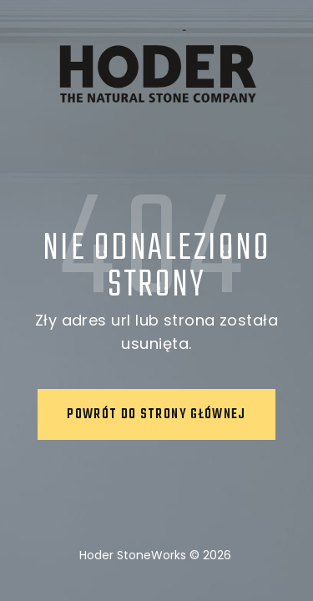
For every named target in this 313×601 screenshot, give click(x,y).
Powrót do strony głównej (156, 415)
